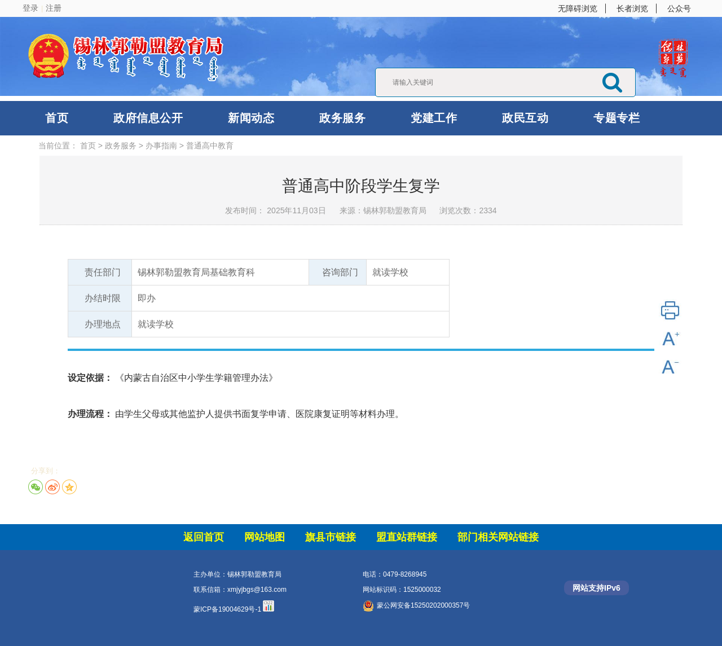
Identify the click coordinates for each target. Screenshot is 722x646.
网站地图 (264, 537)
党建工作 (434, 118)
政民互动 (525, 118)
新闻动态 (251, 118)
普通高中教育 (210, 145)
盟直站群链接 (406, 537)
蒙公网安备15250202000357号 (416, 605)
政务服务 (342, 118)
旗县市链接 (330, 537)
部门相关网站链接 (498, 537)
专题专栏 (616, 118)
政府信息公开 (148, 118)
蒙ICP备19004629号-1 (227, 609)
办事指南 (161, 145)
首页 (56, 118)
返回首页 (203, 537)
